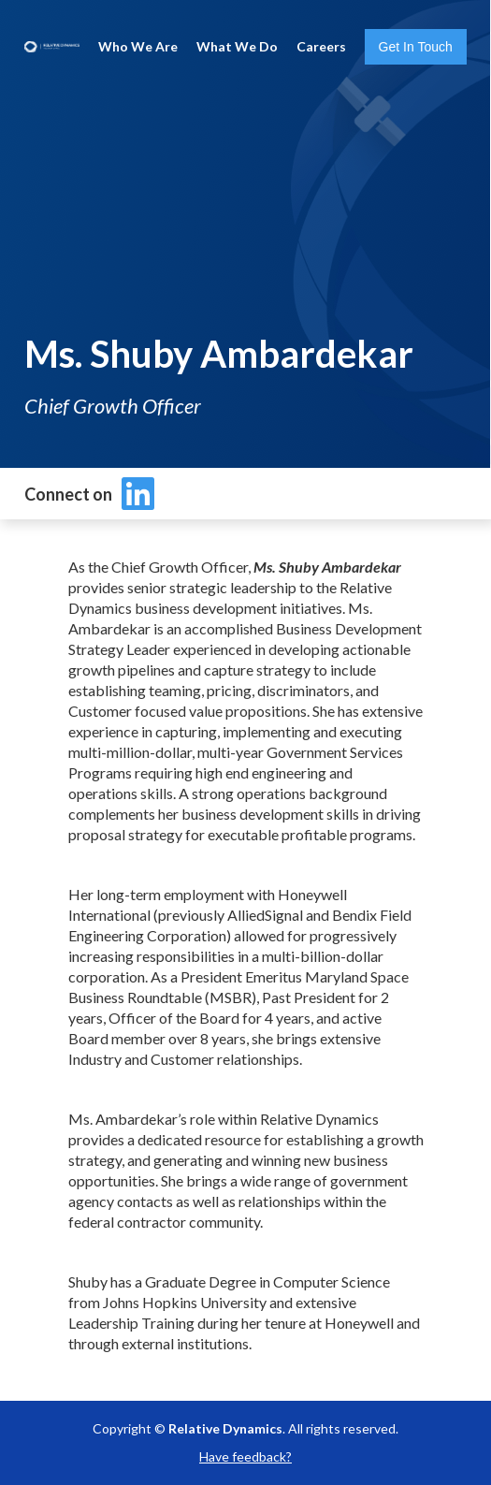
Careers (321, 46)
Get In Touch (416, 46)
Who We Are (138, 46)
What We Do (237, 46)
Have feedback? (245, 1456)
